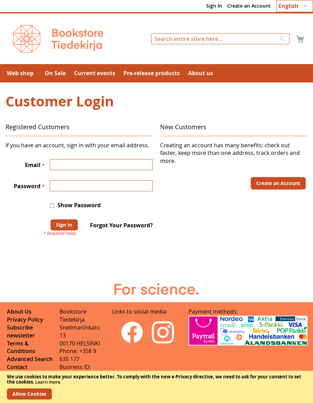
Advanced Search (30, 359)
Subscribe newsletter (21, 331)
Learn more (47, 382)
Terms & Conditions (21, 347)
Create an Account (249, 5)
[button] (294, 6)
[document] (156, 387)
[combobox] (220, 38)
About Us (19, 311)
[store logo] (58, 39)
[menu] (156, 73)
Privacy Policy (25, 319)
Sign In (214, 5)
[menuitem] (21, 73)
